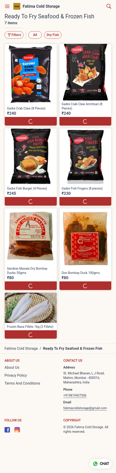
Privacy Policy (16, 375)
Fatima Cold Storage (41, 6)
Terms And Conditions (22, 383)
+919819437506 (74, 395)
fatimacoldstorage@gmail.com (85, 408)
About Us (12, 367)
